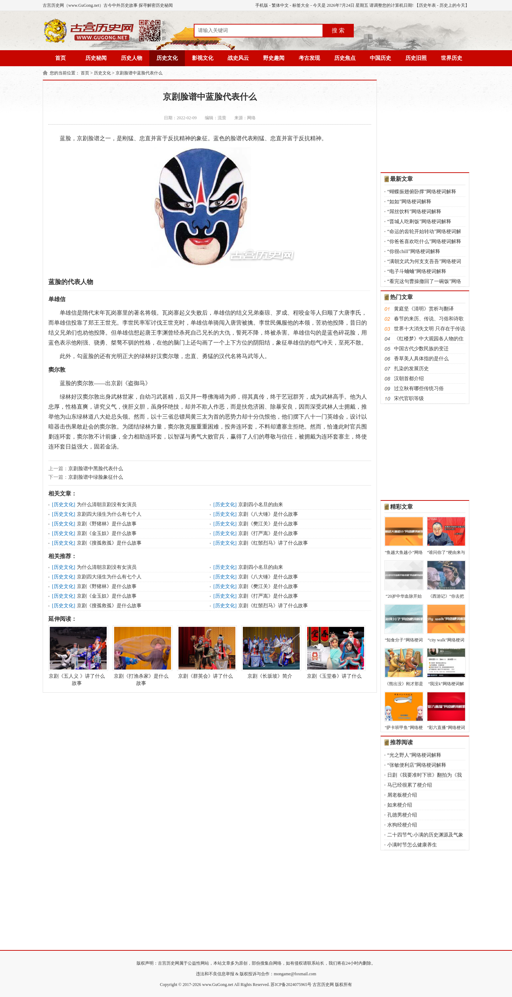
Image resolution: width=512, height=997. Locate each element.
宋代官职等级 (409, 398)
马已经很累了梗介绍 (409, 785)
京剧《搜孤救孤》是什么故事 (109, 543)
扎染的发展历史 (411, 368)
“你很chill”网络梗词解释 (413, 251)
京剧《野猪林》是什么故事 (107, 523)
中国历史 (380, 58)
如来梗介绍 (399, 805)
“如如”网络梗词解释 (409, 201)
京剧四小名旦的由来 (260, 504)
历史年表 (427, 5)
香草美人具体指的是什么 (421, 358)
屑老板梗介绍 (402, 795)
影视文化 (202, 58)
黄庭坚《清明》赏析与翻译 (424, 308)
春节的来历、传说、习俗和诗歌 (429, 318)
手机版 (261, 5)
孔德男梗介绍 (402, 815)
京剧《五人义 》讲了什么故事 (76, 655)
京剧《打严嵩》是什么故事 (268, 533)
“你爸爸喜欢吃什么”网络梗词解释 (424, 241)
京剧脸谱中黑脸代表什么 (95, 468)
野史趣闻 (273, 58)
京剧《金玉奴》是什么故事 (107, 533)
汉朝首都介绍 (409, 378)
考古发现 (309, 58)
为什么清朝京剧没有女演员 (107, 504)
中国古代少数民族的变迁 (421, 348)
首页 (60, 58)
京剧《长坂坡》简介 (269, 652)
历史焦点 (345, 58)
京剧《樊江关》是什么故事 (268, 523)
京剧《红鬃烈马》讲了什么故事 (273, 543)
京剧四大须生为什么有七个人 (109, 514)
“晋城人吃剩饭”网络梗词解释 (419, 221)
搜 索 (338, 30)
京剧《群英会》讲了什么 (205, 652)
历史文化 (167, 58)
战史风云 (238, 58)
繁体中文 (280, 5)
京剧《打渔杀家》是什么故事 (141, 655)
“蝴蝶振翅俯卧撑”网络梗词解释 (421, 191)
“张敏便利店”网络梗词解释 (416, 765)
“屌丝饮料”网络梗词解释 (414, 211)
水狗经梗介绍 (402, 825)
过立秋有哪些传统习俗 (419, 388)
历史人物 (131, 58)
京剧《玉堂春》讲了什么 (334, 652)
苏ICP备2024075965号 (291, 984)
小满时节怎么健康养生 (412, 845)
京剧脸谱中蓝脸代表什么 (139, 72)
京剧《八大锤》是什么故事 (268, 514)
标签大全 (300, 5)
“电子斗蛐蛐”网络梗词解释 (416, 271)
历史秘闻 (96, 58)
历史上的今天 (452, 5)
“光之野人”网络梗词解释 (414, 755)
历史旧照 (416, 58)
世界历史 (451, 58)
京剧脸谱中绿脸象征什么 (95, 477)
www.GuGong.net (217, 984)
